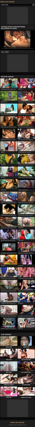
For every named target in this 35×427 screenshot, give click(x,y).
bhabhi (6, 52)
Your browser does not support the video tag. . (17, 40)
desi (3, 52)
